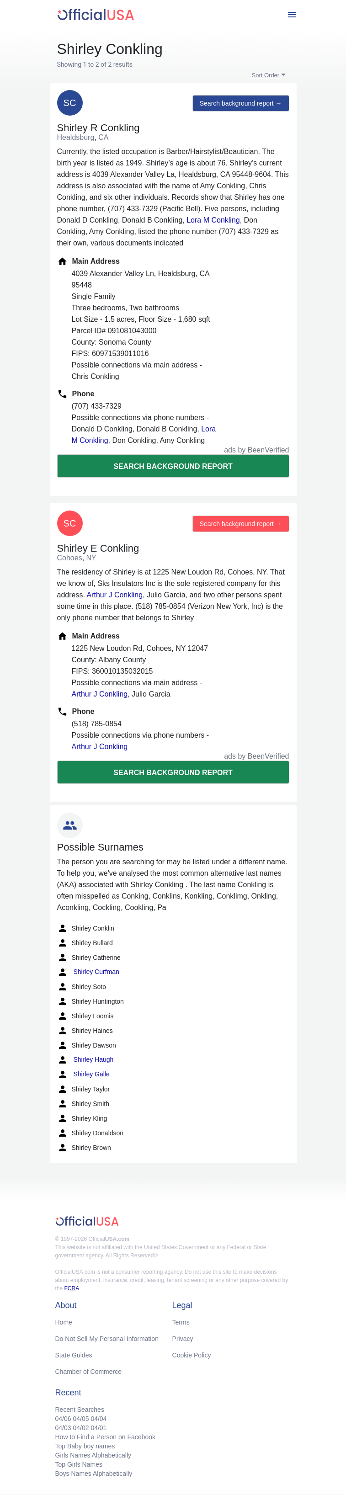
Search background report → (241, 103)
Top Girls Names (78, 1464)
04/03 (63, 1427)
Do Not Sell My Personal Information (107, 1338)
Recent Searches (79, 1409)
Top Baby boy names (85, 1446)
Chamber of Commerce (88, 1371)
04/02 (81, 1427)
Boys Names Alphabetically (94, 1473)
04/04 (98, 1418)
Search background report (172, 466)
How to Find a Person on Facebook (105, 1437)
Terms (181, 1322)
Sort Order (266, 75)
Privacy (182, 1338)
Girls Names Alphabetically (93, 1455)
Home (63, 1322)
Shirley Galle (83, 1074)
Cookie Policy (191, 1355)
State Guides (73, 1355)
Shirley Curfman (88, 972)
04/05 (81, 1418)
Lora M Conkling (213, 220)
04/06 (63, 1418)
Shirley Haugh (85, 1059)
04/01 (98, 1427)
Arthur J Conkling (114, 595)
